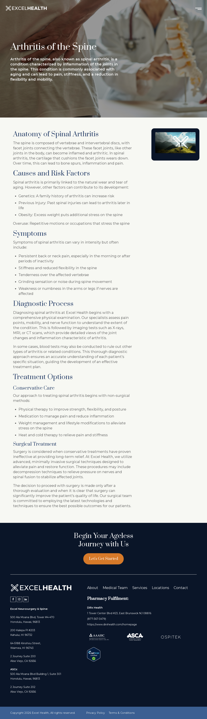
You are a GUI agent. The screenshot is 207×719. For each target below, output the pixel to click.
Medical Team (115, 588)
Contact (181, 588)
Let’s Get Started (103, 558)
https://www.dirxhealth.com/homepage (112, 624)
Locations (160, 588)
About (92, 588)
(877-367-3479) (96, 618)
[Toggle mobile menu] (198, 8)
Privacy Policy (95, 712)
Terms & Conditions (122, 712)
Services (139, 588)
